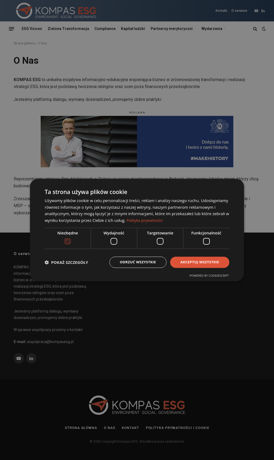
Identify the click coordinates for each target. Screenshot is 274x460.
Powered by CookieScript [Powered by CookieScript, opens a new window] (209, 276)
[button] (66, 262)
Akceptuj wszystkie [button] (198, 262)
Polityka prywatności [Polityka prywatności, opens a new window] (146, 220)
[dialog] (137, 230)
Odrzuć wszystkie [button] (134, 262)
